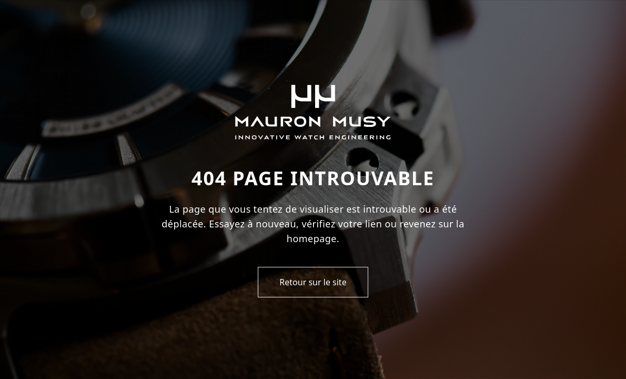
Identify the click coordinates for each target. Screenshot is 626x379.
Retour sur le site (312, 282)
